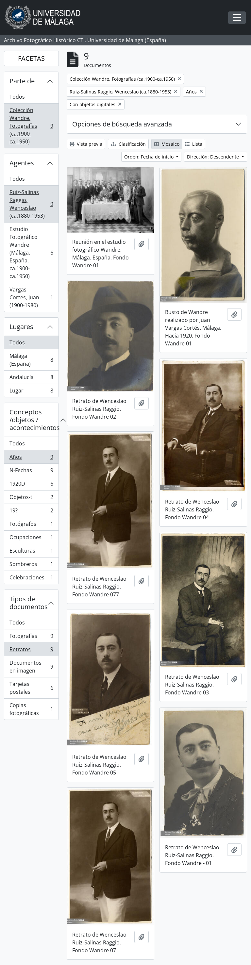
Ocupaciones (31, 538)
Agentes (21, 162)
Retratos (31, 650)
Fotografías (31, 637)
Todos (17, 96)
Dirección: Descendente (213, 157)
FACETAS (31, 58)
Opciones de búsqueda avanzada (122, 124)
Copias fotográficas (31, 709)
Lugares (21, 326)
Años (31, 458)
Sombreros (31, 565)
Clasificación (128, 144)
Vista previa (86, 144)
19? (31, 512)
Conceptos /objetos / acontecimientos (34, 420)
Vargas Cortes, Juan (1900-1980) (31, 297)
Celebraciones (31, 579)
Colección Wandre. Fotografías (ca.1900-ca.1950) (31, 126)
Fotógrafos (31, 525)
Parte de (22, 80)
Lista (193, 144)
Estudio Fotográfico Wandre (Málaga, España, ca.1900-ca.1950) (31, 252)
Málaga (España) (31, 359)
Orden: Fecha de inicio (149, 157)
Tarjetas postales (31, 687)
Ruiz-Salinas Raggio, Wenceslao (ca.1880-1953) (31, 204)
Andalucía (31, 378)
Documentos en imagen (31, 666)
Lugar (31, 392)
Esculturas (31, 552)
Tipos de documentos (28, 602)
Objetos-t (31, 498)
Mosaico (166, 144)
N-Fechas (31, 471)
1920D (31, 485)
